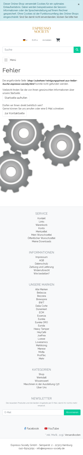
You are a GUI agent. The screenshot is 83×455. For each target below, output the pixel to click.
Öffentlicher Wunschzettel (41, 238)
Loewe (41, 339)
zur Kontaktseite (15, 113)
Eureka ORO (41, 322)
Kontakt (41, 218)
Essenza (41, 315)
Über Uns (42, 387)
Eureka (41, 319)
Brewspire (41, 299)
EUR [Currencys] (35, 40)
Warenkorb (41, 225)
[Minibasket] (58, 40)
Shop (41, 374)
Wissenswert (41, 381)
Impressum (42, 257)
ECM (41, 312)
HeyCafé (41, 332)
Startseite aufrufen (16, 97)
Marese (41, 348)
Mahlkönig (41, 345)
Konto (41, 228)
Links (41, 221)
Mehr (41, 358)
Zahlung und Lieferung (41, 267)
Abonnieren (72, 412)
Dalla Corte (41, 306)
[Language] (25, 40)
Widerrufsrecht (42, 270)
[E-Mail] (33, 412)
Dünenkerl (41, 309)
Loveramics (41, 342)
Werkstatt (41, 377)
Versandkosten (73, 435)
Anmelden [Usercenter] (46, 40)
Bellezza (41, 292)
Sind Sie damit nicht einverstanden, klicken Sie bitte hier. (48, 17)
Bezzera (41, 296)
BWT (41, 302)
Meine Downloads (41, 241)
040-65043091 (26, 448)
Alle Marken (41, 289)
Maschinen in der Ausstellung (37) (41, 384)
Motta (41, 352)
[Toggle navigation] (5, 60)
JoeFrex (41, 335)
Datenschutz (41, 263)
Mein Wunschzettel (41, 235)
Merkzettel (41, 231)
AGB (41, 260)
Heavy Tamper (41, 329)
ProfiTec (41, 355)
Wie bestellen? (42, 273)
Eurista (41, 325)
